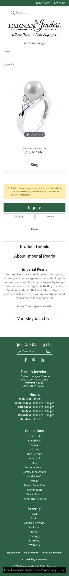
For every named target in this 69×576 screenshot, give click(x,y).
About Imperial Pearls (34, 256)
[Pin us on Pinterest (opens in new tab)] (33, 360)
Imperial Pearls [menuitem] (34, 467)
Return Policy (13, 552)
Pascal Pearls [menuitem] (34, 494)
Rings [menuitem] (34, 531)
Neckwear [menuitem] (34, 527)
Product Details (34, 246)
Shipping (19, 216)
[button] (43, 3)
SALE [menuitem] (34, 513)
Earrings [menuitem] (34, 536)
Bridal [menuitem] (34, 518)
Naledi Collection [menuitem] (34, 485)
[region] (34, 107)
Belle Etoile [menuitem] (34, 436)
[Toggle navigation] (7, 53)
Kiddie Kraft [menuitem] (34, 476)
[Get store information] (34, 385)
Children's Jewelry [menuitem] (34, 522)
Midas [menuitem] (34, 480)
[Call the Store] (34, 382)
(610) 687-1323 (34, 152)
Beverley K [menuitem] (34, 440)
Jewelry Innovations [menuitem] (34, 472)
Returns (50, 216)
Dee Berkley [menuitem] (34, 454)
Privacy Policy (31, 552)
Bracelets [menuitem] (34, 540)
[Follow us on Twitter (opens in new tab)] (43, 360)
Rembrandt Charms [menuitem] (34, 498)
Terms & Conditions (52, 552)
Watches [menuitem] (34, 545)
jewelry (10, 64)
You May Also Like (34, 319)
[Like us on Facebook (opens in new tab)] (25, 360)
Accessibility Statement (34, 559)
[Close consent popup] (63, 570)
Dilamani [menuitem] (34, 458)
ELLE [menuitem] (34, 463)
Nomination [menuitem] (34, 489)
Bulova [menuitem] (34, 445)
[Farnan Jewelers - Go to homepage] (34, 28)
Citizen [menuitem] (34, 449)
